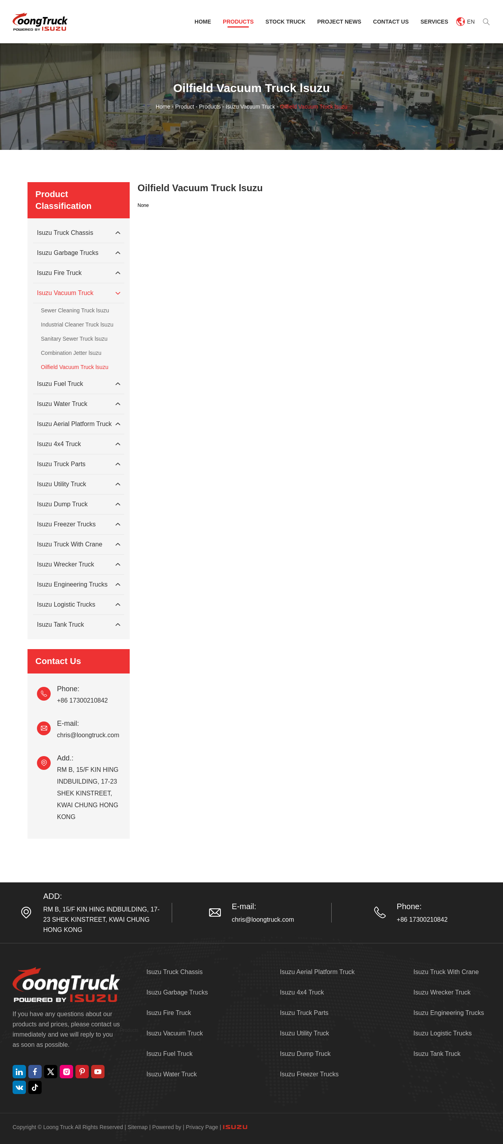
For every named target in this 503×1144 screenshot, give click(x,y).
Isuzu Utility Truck (78, 484)
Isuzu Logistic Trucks (78, 605)
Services (434, 21)
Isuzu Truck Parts (78, 464)
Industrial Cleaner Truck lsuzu (77, 324)
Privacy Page (202, 1127)
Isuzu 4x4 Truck (78, 444)
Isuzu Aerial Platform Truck (78, 424)
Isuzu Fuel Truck (78, 384)
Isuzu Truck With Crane (78, 544)
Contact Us (391, 21)
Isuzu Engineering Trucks (78, 584)
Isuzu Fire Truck (78, 273)
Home (203, 21)
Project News (339, 21)
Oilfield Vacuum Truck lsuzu (313, 106)
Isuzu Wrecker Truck (78, 564)
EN (465, 22)
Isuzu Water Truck (78, 404)
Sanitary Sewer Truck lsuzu (74, 339)
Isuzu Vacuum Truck (250, 106)
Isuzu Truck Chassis (78, 233)
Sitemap (138, 1127)
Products (238, 21)
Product (184, 106)
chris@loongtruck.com (88, 735)
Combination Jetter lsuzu (71, 353)
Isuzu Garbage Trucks (78, 253)
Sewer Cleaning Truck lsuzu (75, 310)
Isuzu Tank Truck (78, 625)
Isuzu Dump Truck (78, 504)
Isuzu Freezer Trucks (78, 524)
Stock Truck (286, 21)
